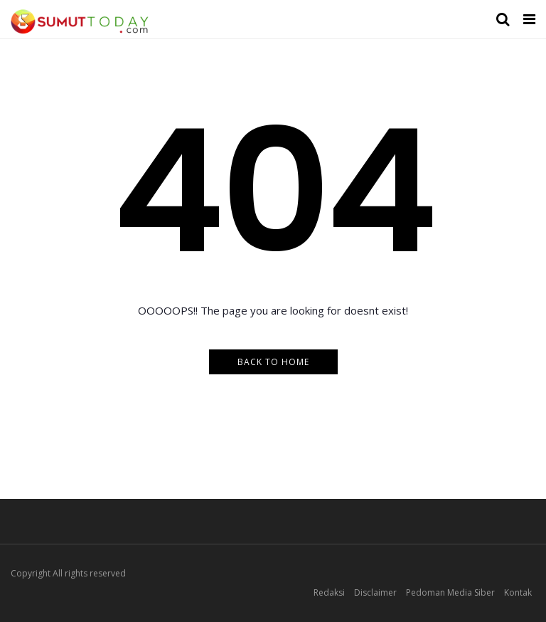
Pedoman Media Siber (450, 592)
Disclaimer (375, 592)
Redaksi (329, 592)
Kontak (518, 592)
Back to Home (273, 362)
